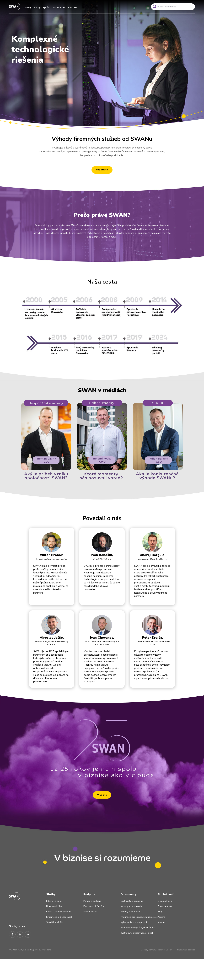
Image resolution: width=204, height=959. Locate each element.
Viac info (102, 794)
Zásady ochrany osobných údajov (156, 950)
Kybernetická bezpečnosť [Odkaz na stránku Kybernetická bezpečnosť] (59, 916)
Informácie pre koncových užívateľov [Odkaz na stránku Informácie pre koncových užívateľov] (139, 916)
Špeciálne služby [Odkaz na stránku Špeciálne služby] (55, 922)
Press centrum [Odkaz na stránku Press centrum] (165, 906)
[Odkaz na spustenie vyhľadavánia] (154, 7)
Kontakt (72, 7)
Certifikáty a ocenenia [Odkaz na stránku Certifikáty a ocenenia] (132, 901)
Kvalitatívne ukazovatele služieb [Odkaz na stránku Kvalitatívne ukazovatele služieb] (137, 932)
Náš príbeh (102, 169)
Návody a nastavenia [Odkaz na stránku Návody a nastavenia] (131, 906)
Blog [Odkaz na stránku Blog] (160, 911)
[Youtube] (28, 935)
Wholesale (59, 7)
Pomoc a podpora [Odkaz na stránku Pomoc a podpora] (92, 901)
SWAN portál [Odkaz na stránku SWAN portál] (90, 911)
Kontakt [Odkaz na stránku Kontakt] (162, 922)
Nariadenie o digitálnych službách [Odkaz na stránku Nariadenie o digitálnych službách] (138, 927)
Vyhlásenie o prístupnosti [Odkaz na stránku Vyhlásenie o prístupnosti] (134, 922)
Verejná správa (42, 7)
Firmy (28, 7)
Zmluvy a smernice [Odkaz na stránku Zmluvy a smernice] (130, 911)
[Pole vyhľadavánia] (173, 6)
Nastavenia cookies (186, 950)
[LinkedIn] (20, 935)
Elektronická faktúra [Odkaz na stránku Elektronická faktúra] (93, 906)
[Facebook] (12, 935)
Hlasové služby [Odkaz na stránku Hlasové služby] (54, 906)
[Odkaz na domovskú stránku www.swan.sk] (14, 7)
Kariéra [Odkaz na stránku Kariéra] (161, 916)
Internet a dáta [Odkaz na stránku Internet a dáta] (54, 901)
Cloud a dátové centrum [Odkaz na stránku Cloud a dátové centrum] (58, 911)
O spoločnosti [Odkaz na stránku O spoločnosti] (165, 901)
